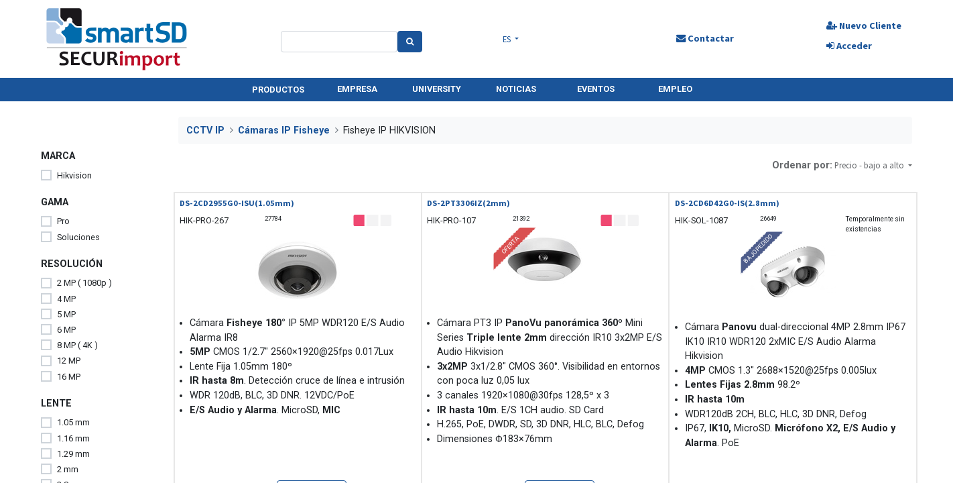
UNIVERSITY (436, 89)
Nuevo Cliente (863, 25)
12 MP (68, 361)
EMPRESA (357, 89)
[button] (873, 165)
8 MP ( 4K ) (77, 345)
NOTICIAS (516, 89)
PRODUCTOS (278, 90)
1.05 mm (73, 422)
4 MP (66, 299)
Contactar (704, 38)
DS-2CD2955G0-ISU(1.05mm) (237, 203)
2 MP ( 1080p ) (84, 283)
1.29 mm (73, 454)
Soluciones (78, 237)
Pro (63, 221)
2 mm (67, 469)
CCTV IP (205, 130)
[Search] (409, 41)
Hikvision (74, 175)
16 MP (68, 377)
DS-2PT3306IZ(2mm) (468, 203)
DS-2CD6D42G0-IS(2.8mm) (727, 203)
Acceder (849, 46)
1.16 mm (73, 438)
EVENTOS (596, 89)
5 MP (66, 314)
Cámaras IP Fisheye (284, 130)
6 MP (66, 330)
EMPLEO (675, 89)
